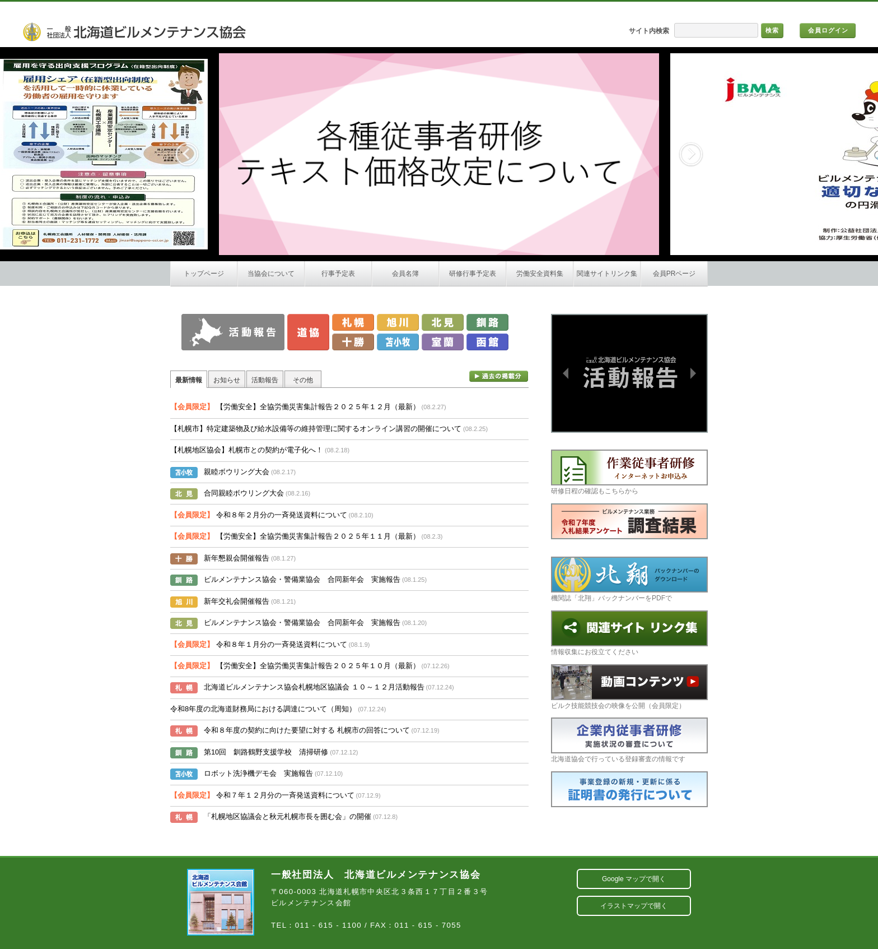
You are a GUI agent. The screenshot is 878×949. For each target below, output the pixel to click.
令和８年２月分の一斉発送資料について (271, 515)
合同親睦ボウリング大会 (257, 493)
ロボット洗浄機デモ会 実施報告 (273, 773)
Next (691, 154)
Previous (187, 154)
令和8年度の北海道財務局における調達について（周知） (278, 709)
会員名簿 (405, 273)
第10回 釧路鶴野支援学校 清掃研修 (281, 752)
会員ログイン (828, 30)
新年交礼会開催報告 (250, 601)
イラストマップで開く (633, 906)
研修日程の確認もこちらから (629, 472)
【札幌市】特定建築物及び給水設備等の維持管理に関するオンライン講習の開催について (329, 428)
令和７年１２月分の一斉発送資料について (275, 795)
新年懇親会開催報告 (250, 558)
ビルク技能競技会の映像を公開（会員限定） (629, 687)
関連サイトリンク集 (607, 273)
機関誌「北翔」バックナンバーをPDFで (629, 579)
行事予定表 (338, 273)
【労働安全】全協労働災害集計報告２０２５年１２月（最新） (308, 406)
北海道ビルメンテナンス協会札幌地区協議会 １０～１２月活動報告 (329, 687)
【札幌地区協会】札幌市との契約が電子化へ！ (259, 450)
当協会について (271, 273)
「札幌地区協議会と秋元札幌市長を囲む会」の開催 (301, 816)
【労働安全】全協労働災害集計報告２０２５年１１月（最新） (306, 536)
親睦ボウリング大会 (250, 471)
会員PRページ (674, 273)
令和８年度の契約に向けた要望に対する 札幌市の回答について (322, 730)
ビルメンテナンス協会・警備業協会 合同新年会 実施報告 (315, 579)
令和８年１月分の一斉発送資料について (270, 644)
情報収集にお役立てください (629, 633)
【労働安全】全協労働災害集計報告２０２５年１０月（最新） (310, 665)
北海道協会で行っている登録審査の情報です (629, 740)
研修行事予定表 (472, 273)
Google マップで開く (634, 879)
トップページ (204, 273)
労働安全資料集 (539, 273)
